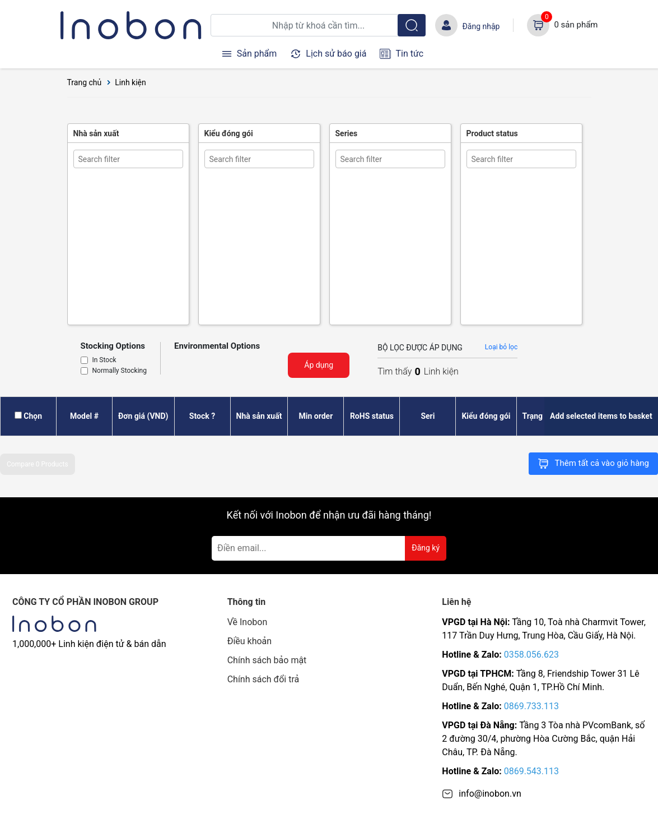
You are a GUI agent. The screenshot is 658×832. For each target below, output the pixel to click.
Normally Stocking (119, 371)
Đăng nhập (481, 26)
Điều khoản (249, 641)
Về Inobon (247, 622)
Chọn (33, 416)
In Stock (104, 360)
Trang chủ (84, 82)
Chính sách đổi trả (263, 679)
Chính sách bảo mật (267, 660)
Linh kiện (130, 82)
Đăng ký (426, 547)
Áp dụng (318, 364)
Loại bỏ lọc (501, 347)
